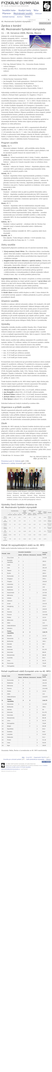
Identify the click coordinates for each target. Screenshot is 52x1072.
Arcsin (14, 771)
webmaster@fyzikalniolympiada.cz (10, 769)
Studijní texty (24, 10)
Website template (6, 771)
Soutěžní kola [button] (9, 10)
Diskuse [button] (38, 13)
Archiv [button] (20, 17)
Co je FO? (29, 757)
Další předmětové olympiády (35, 759)
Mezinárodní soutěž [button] (23, 13)
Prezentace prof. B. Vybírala (11, 461)
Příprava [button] (6, 13)
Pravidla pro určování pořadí (12, 759)
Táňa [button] (36, 10)
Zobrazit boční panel (45, 23)
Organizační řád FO (40, 757)
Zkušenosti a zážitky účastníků (11, 463)
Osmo (27, 17)
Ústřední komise (8, 17)
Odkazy (48, 759)
